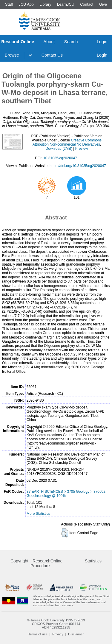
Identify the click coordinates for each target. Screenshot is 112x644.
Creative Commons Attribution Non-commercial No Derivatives (67, 142)
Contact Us (52, 55)
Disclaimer (76, 634)
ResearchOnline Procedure (46, 563)
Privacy (57, 634)
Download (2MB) (59, 148)
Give (103, 4)
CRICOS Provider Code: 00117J (56, 624)
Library (45, 4)
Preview (81, 148)
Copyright (19, 561)
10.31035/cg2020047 (60, 158)
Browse (12, 55)
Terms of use (37, 634)
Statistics (93, 561)
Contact (86, 4)
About (49, 41)
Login (102, 41)
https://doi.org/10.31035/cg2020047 (78, 166)
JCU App (26, 4)
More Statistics (38, 514)
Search (71, 41)
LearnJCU (65, 4)
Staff (9, 4)
